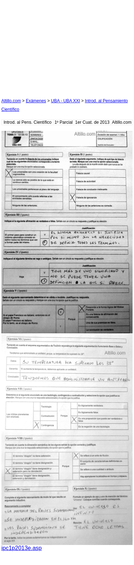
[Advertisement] (55, 46)
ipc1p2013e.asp (21, 548)
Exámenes (36, 100)
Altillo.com (11, 100)
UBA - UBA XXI (65, 100)
